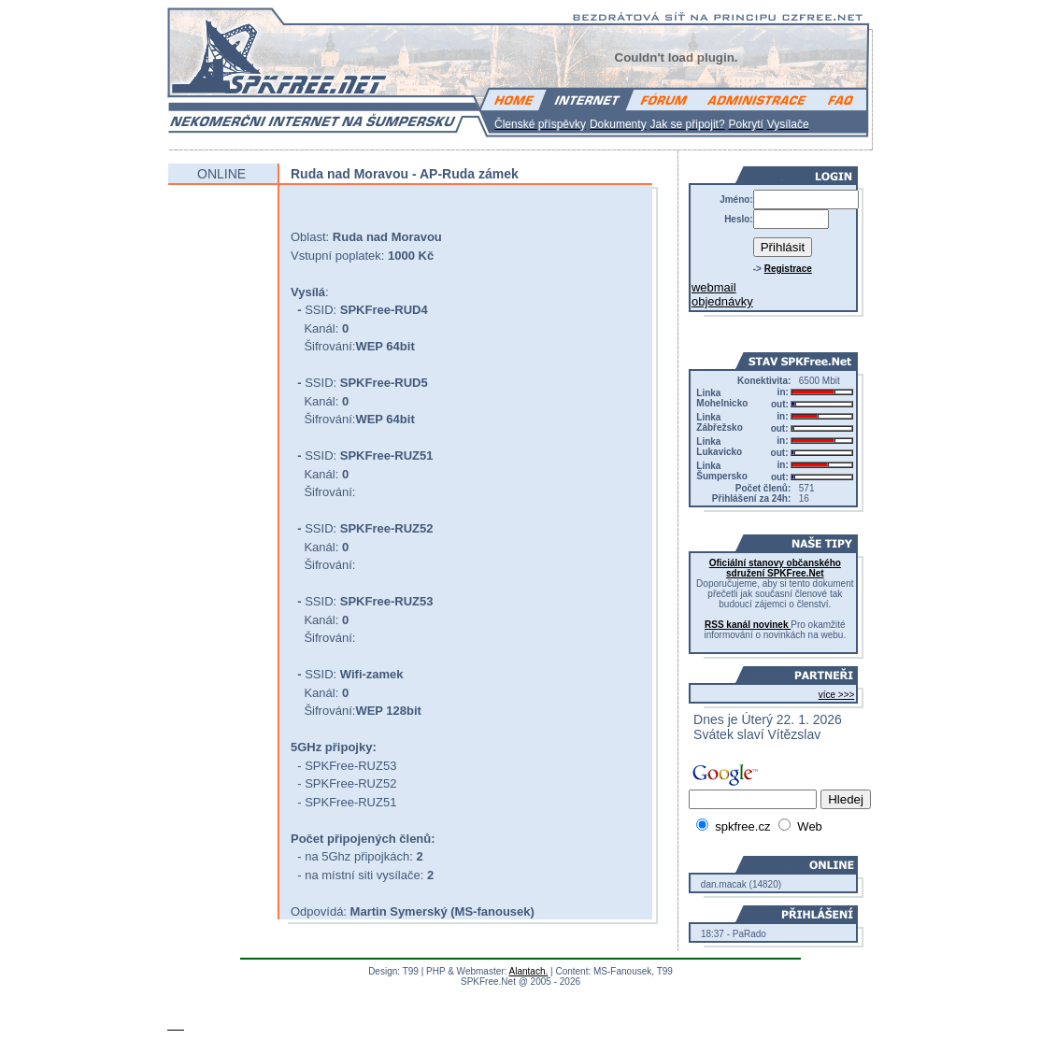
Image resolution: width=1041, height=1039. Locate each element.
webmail (714, 287)
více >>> (837, 695)
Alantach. (529, 971)
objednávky (722, 301)
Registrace (788, 268)
